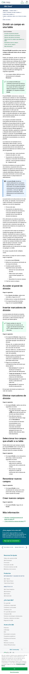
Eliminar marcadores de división (12, 37)
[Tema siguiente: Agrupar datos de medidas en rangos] (21, 547)
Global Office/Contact (9, 645)
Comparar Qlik (7, 614)
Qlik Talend (7, 578)
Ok (14, 668)
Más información (8, 46)
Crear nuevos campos (9, 44)
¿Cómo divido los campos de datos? (14, 521)
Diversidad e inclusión (10, 634)
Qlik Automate (7, 595)
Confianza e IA (7, 609)
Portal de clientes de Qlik (10, 567)
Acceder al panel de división (11, 33)
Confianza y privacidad (10, 607)
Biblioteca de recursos (10, 569)
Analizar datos (13, 10)
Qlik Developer (8, 560)
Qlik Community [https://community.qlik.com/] (14, 649)
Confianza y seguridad (10, 605)
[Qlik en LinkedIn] (10, 653)
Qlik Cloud (8, 6)
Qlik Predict (7, 593)
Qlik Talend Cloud (8, 581)
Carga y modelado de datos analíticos (12, 12)
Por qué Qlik (7, 603)
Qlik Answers (7, 591)
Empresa (6, 627)
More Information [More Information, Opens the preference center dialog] (14, 672)
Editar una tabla (6, 19)
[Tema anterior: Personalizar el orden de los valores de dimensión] (7, 547)
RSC (5, 632)
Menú (27, 3)
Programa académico (9, 636)
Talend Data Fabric (9, 583)
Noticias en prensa (9, 642)
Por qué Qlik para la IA (10, 611)
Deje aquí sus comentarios (11, 541)
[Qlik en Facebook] (13, 653)
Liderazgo (6, 629)
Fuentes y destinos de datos (11, 618)
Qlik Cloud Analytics (9, 589)
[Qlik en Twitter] (22, 649)
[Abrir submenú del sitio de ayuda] (2, 6)
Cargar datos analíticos (8, 14)
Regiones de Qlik (8, 620)
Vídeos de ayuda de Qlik (10, 558)
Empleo (6, 640)
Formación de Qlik (8, 564)
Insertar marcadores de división (12, 35)
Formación (6, 562)
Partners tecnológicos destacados (13, 616)
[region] (14, 663)
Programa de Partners (10, 638)
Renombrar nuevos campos (11, 42)
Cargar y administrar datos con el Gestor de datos (14, 16)
